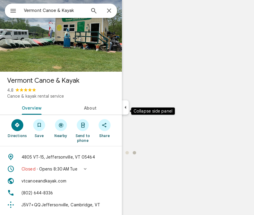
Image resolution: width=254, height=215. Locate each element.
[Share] (104, 128)
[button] (61, 169)
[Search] (94, 11)
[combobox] (54, 10)
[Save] (39, 128)
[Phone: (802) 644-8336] (61, 193)
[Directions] (17, 128)
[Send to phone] (83, 130)
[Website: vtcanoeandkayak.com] (61, 181)
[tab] (30, 107)
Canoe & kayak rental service (35, 96)
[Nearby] (61, 128)
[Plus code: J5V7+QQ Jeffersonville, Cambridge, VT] (61, 205)
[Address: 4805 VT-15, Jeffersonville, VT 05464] (61, 157)
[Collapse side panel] (125, 107)
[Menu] (13, 11)
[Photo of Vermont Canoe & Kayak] (61, 36)
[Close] (109, 11)
